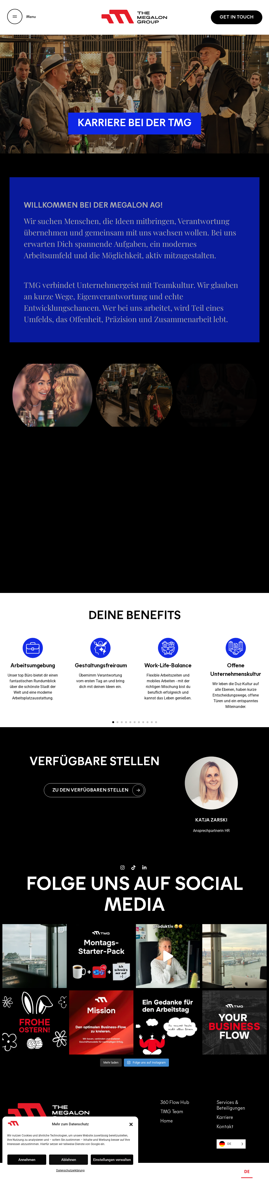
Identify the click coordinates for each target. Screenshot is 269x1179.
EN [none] (258, 1171)
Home (166, 1115)
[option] (258, 1172)
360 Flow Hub (174, 1096)
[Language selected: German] (231, 1138)
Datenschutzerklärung (70, 1170)
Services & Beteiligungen (231, 1099)
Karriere (225, 1111)
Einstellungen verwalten (112, 1160)
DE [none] (247, 1171)
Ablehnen (68, 1160)
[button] (131, 1124)
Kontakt (225, 1121)
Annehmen (26, 1160)
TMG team (171, 1106)
